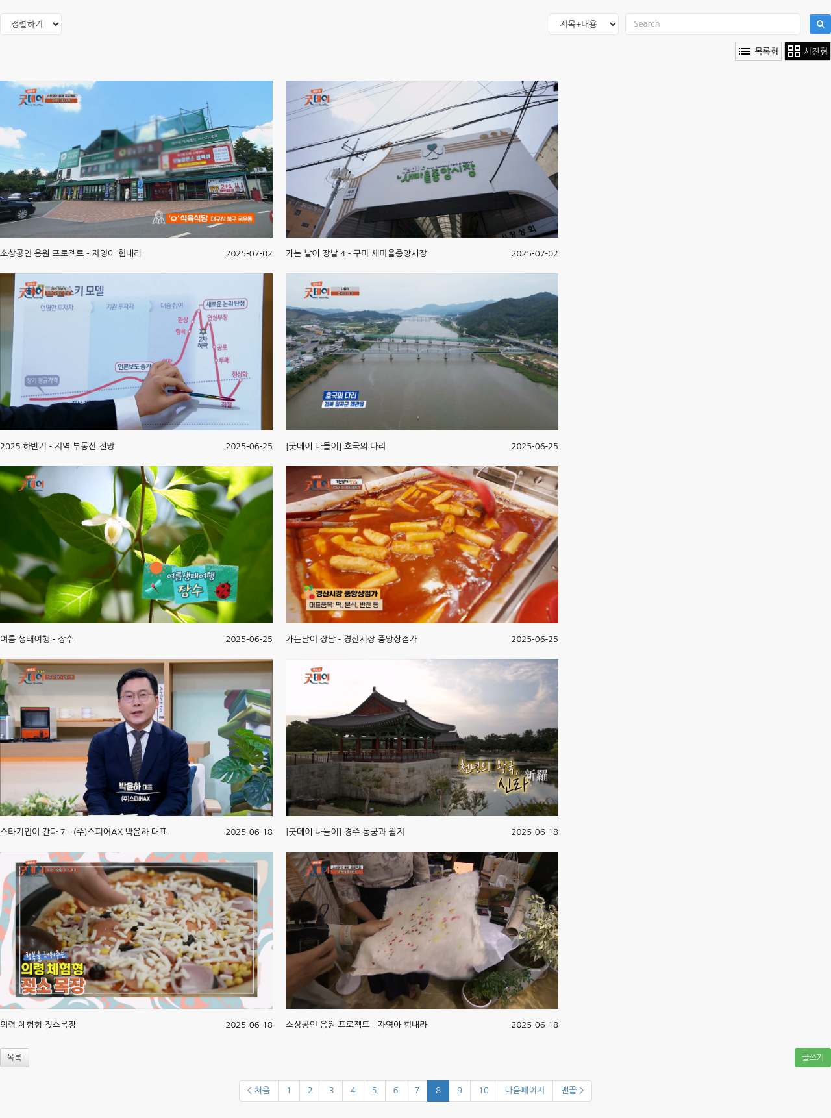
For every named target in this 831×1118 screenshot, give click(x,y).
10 (483, 1090)
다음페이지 (525, 1090)
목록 (14, 1058)
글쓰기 (813, 1058)
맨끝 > (572, 1090)
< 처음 (258, 1090)
